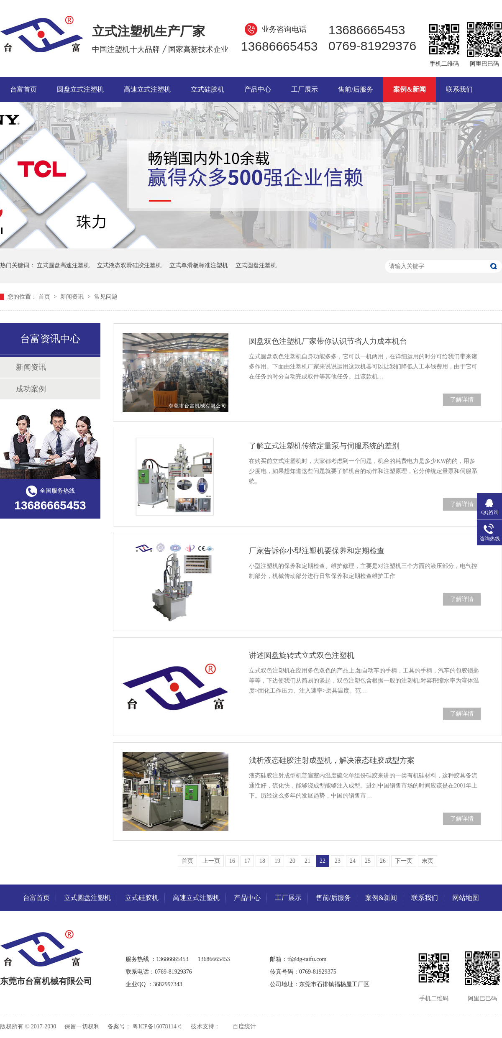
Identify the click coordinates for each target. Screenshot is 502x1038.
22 (322, 861)
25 (368, 861)
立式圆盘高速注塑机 (63, 265)
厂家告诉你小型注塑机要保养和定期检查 (316, 551)
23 (338, 861)
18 (262, 861)
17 (247, 861)
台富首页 (23, 89)
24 (353, 861)
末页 (427, 861)
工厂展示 (304, 89)
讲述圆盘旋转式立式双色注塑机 (301, 655)
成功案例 (31, 389)
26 (383, 861)
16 (232, 861)
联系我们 (459, 89)
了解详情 (462, 399)
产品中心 (257, 89)
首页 (45, 297)
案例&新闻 (409, 89)
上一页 (211, 861)
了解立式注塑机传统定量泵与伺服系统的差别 (324, 446)
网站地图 (465, 897)
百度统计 (244, 1026)
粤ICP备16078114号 (157, 1026)
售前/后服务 (355, 89)
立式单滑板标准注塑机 (198, 265)
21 (307, 861)
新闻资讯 (72, 297)
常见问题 (106, 297)
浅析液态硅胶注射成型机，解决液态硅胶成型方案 (332, 760)
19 (277, 861)
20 (292, 861)
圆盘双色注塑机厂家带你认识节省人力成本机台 (328, 341)
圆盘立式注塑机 (80, 89)
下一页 (403, 861)
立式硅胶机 (207, 89)
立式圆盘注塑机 (256, 265)
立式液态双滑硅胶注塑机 (129, 265)
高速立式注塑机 (147, 89)
